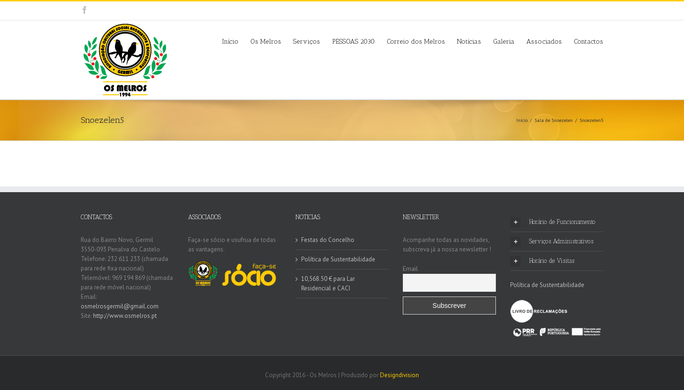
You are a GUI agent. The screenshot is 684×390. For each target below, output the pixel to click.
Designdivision (399, 375)
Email (410, 268)
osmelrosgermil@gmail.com (120, 306)
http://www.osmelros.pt (125, 316)
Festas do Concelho (327, 240)
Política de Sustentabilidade (338, 259)
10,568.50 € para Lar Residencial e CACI (328, 283)
